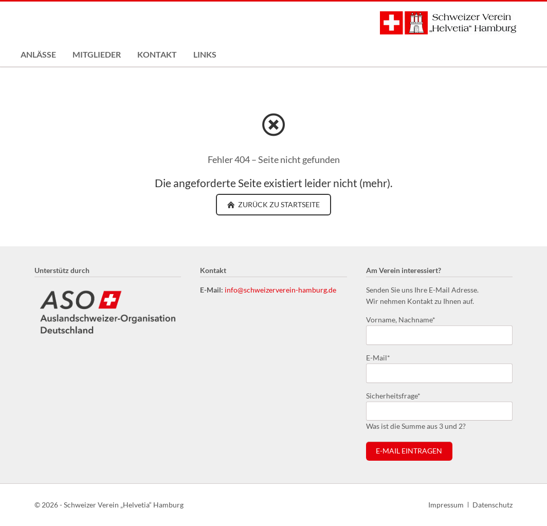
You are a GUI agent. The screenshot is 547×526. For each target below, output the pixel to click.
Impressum (446, 504)
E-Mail (382, 357)
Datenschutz (492, 504)
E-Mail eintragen (409, 451)
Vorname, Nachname (400, 319)
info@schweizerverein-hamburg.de (280, 289)
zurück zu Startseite (278, 204)
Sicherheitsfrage (393, 395)
